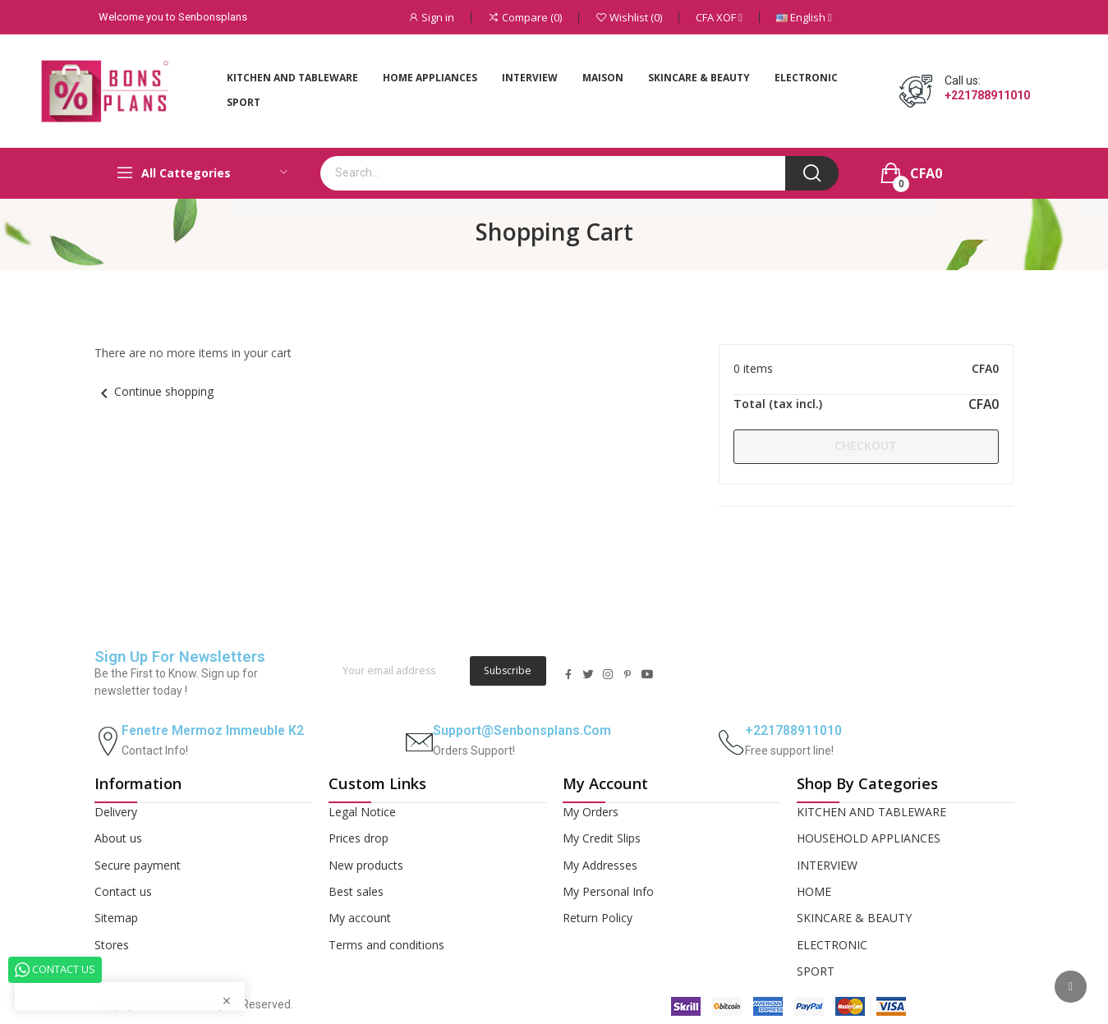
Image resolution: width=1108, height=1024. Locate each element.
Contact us (123, 891)
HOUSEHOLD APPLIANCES (868, 838)
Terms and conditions (386, 945)
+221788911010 (987, 95)
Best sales (356, 891)
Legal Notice (362, 812)
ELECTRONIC (832, 945)
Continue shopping (154, 391)
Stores (111, 945)
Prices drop (358, 838)
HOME (814, 891)
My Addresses (600, 865)
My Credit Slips (602, 838)
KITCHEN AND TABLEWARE (871, 812)
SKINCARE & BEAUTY (854, 917)
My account (360, 917)
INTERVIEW (827, 865)
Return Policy (597, 917)
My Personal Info (608, 891)
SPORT (815, 971)
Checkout (865, 445)
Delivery (115, 812)
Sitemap (116, 917)
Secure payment (137, 865)
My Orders (590, 812)
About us (118, 838)
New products (366, 865)
